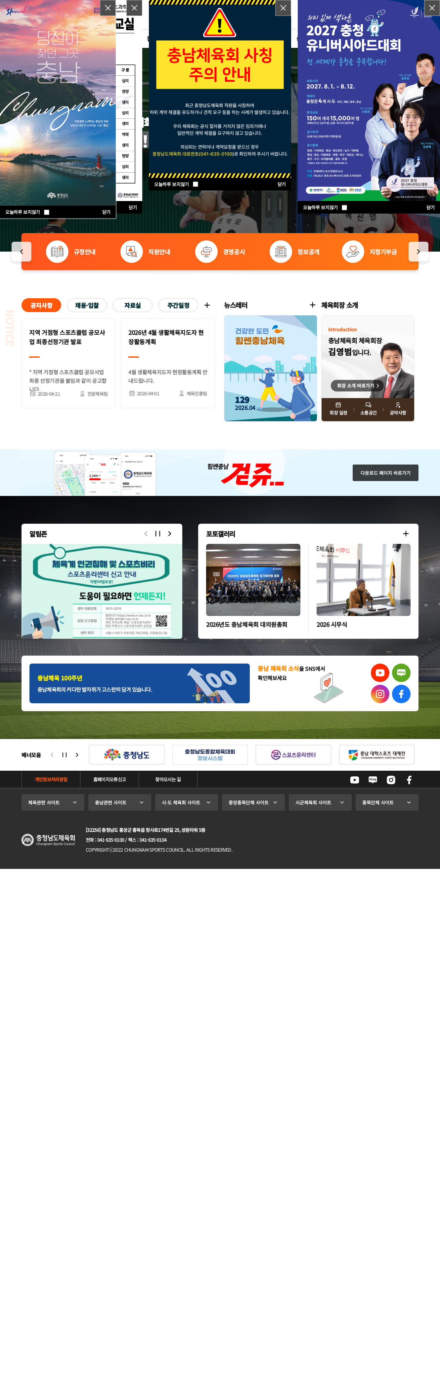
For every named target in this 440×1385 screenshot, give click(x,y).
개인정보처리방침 (51, 779)
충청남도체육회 (48, 840)
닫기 (430, 207)
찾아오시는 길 (168, 779)
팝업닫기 (432, 8)
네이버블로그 (373, 780)
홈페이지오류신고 (109, 779)
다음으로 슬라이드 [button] (169, 533)
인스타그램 (391, 780)
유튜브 (354, 780)
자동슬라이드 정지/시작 (157, 533)
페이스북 (409, 780)
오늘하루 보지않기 (325, 207)
